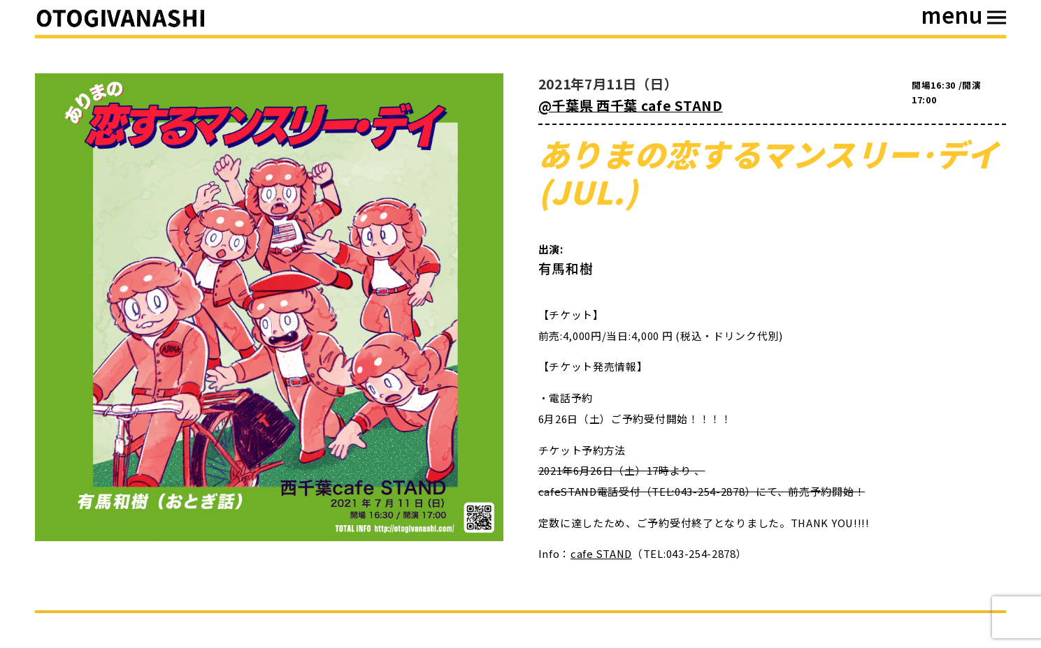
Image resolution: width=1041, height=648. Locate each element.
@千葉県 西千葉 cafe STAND (630, 105)
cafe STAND (601, 553)
